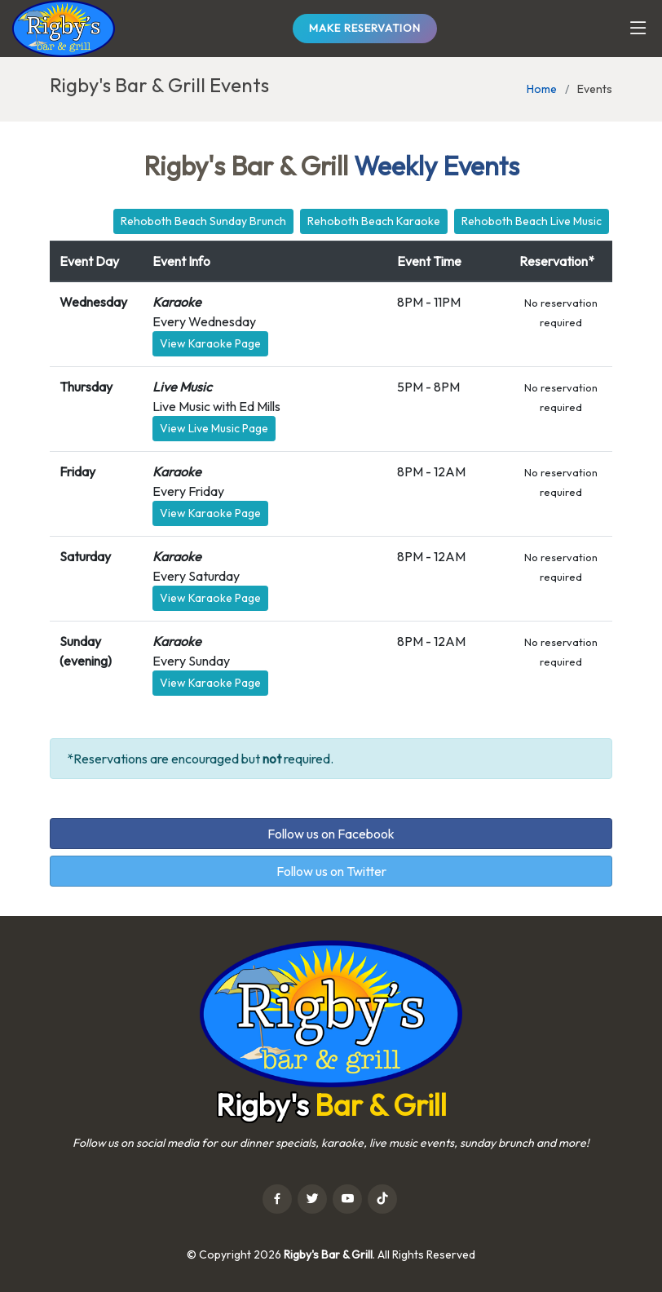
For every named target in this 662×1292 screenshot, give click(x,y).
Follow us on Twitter (331, 871)
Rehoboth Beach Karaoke (373, 221)
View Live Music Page (214, 428)
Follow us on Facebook (331, 833)
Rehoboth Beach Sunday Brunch (203, 221)
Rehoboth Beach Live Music (531, 221)
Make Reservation (365, 27)
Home (542, 89)
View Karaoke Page (210, 343)
